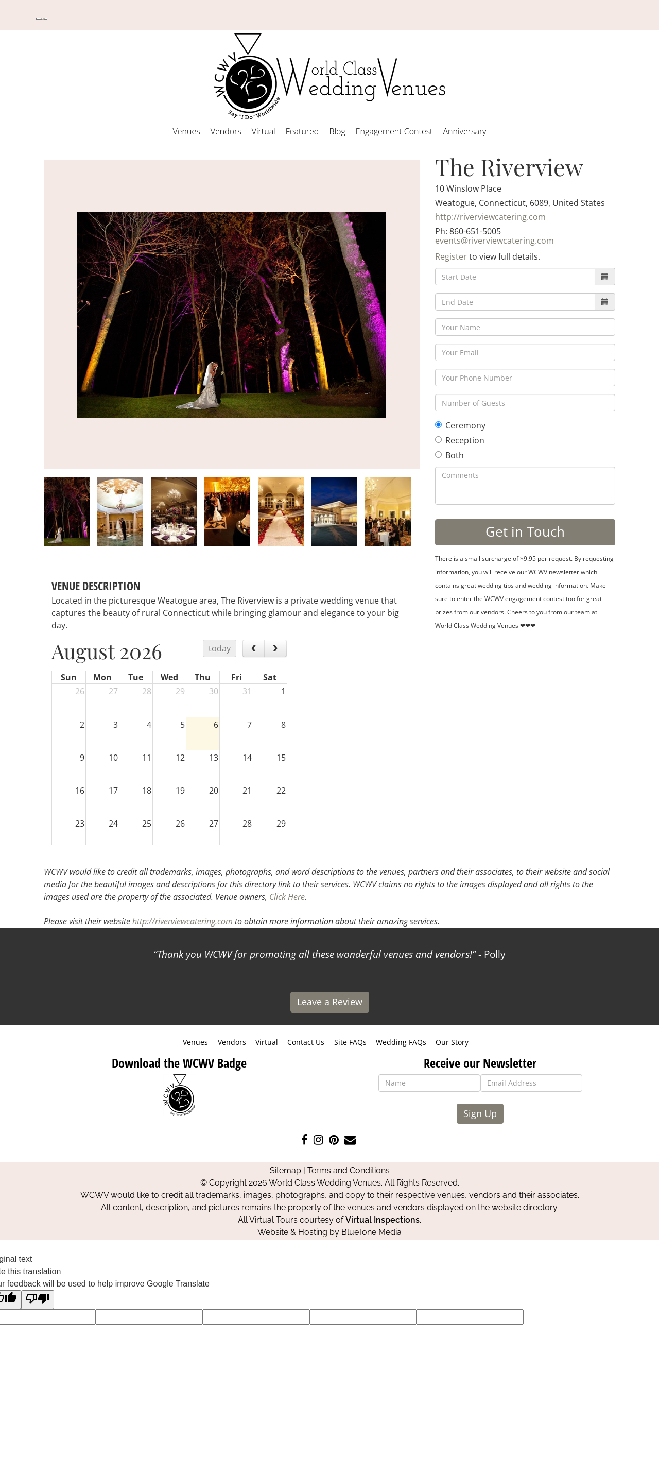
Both (449, 455)
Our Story (452, 1042)
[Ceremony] (438, 424)
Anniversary (464, 131)
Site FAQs (350, 1042)
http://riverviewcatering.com (490, 216)
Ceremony (460, 425)
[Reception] (438, 439)
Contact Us (305, 1042)
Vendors (226, 131)
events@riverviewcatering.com (494, 240)
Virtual (263, 131)
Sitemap (285, 1170)
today (220, 648)
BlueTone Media (371, 1232)
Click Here (287, 896)
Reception (459, 440)
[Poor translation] (37, 1299)
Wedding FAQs (401, 1042)
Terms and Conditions (348, 1170)
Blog (337, 131)
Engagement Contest (394, 131)
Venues (186, 131)
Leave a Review (329, 1002)
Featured (302, 131)
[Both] (438, 454)
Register (451, 256)
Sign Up (480, 1113)
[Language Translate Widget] (41, 19)
